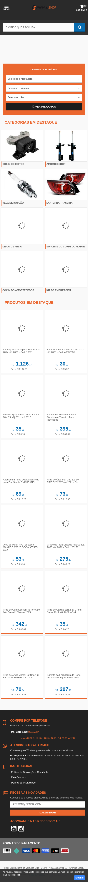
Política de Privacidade (23, 782)
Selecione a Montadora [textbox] (20, 78)
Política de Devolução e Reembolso (30, 772)
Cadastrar (47, 812)
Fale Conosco (18, 777)
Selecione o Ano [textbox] (16, 97)
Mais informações (11, 875)
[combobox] (44, 79)
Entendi (79, 877)
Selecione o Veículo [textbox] (18, 88)
